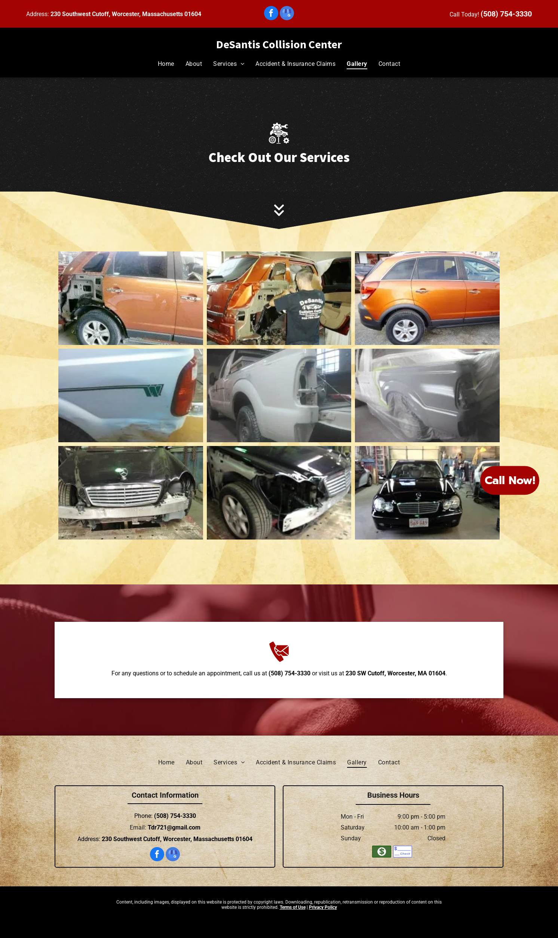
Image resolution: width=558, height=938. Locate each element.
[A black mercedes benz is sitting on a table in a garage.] (130, 493)
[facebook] (271, 14)
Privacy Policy (323, 907)
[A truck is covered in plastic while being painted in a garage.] (427, 395)
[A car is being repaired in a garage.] (130, 298)
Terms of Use (293, 907)
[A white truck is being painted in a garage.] (279, 395)
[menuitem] (166, 63)
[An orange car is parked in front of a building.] (427, 298)
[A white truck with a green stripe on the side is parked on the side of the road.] (130, 395)
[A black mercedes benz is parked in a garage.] (427, 493)
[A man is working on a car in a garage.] (279, 298)
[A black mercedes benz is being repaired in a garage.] (279, 493)
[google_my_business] (287, 14)
